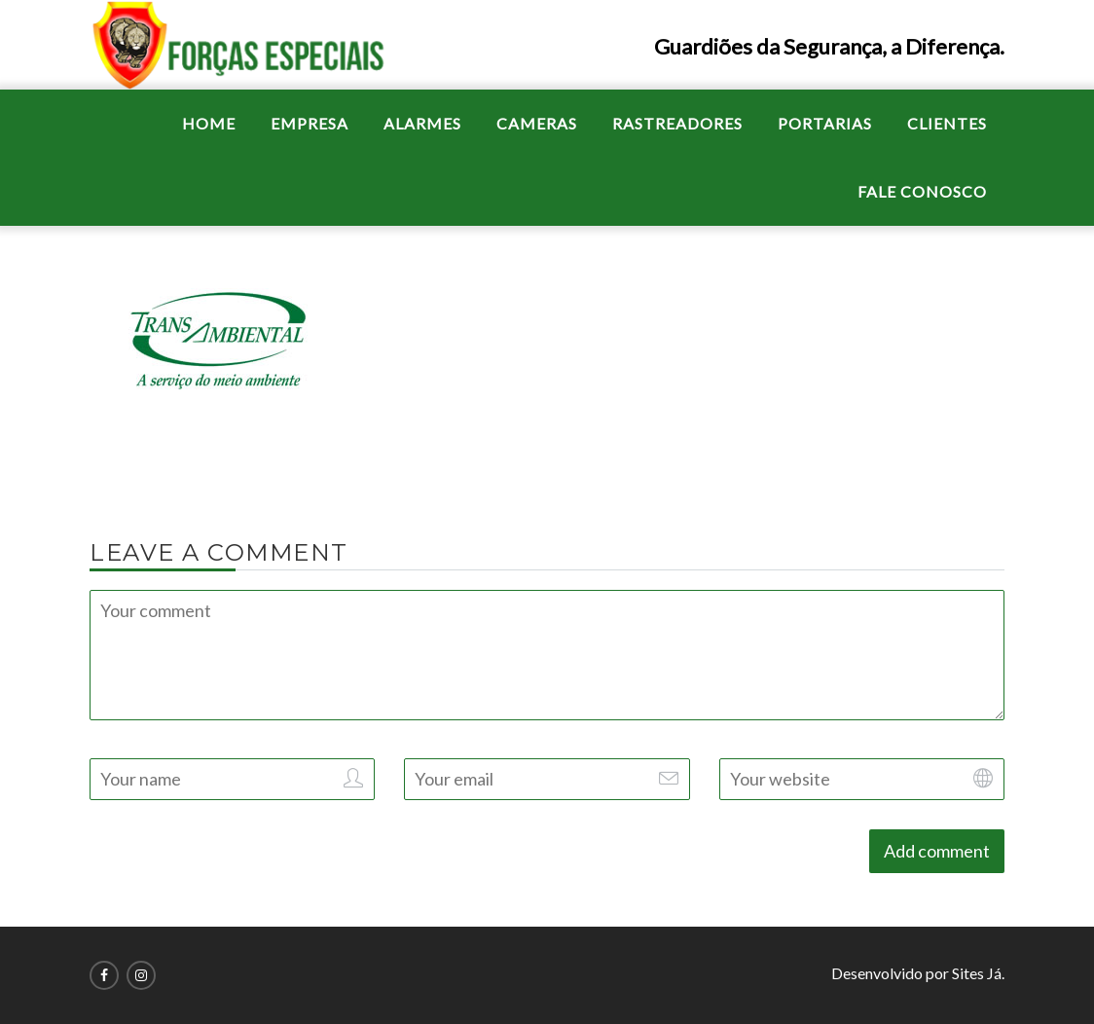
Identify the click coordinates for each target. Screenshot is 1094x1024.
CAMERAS (536, 123)
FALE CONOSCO (922, 191)
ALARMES (422, 123)
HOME (209, 123)
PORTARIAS (825, 123)
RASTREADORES (677, 123)
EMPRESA (309, 123)
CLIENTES (947, 123)
